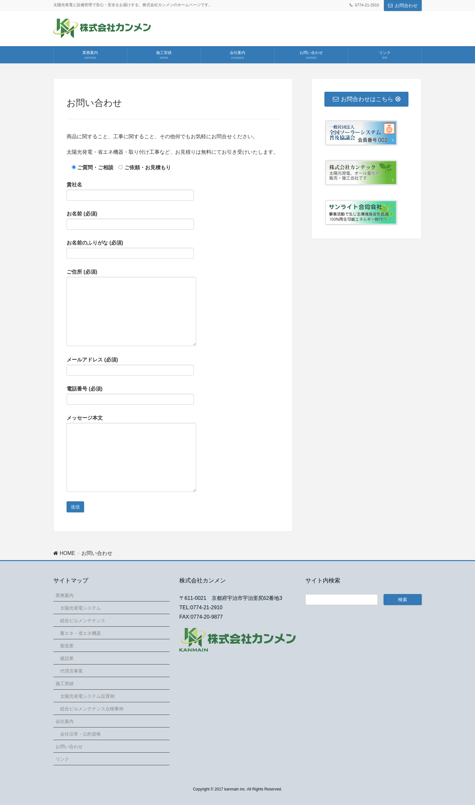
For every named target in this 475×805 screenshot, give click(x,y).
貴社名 (130, 191)
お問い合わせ (69, 746)
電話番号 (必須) (130, 395)
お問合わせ (406, 5)
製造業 (67, 645)
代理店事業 (71, 671)
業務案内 (65, 595)
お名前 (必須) (130, 220)
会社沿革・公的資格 (80, 734)
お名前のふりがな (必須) (130, 249)
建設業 (67, 658)
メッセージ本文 (131, 453)
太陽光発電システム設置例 (87, 696)
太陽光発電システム (80, 608)
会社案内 (65, 721)
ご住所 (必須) (131, 307)
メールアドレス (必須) (130, 366)
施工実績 (65, 683)
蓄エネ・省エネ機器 (80, 633)
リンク (62, 759)
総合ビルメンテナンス (82, 620)
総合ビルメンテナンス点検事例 (91, 708)
